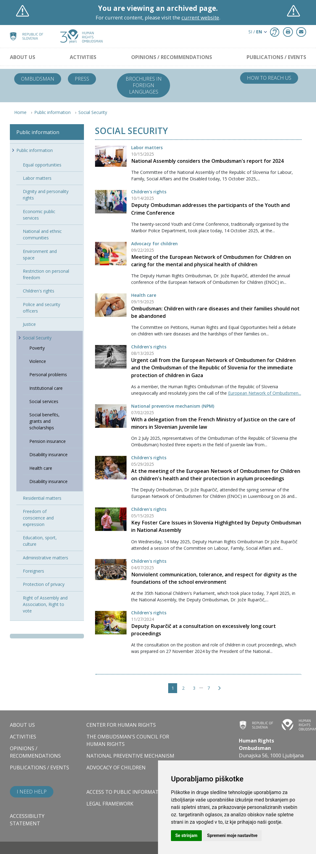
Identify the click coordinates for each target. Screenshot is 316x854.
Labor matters (147, 147)
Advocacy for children (154, 243)
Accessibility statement (27, 820)
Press (82, 78)
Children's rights (148, 192)
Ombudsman (37, 78)
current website (200, 17)
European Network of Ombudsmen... (264, 393)
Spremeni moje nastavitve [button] (232, 835)
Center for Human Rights (121, 724)
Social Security (92, 112)
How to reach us (269, 77)
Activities (83, 57)
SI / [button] (255, 31)
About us (22, 57)
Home (20, 112)
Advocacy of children (116, 767)
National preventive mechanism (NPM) (172, 406)
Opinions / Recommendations (171, 57)
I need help (32, 791)
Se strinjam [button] (186, 835)
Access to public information (127, 792)
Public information (52, 112)
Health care (143, 295)
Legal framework (109, 803)
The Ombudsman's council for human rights (127, 740)
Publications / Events (276, 57)
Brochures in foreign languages (144, 85)
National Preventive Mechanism (130, 755)
